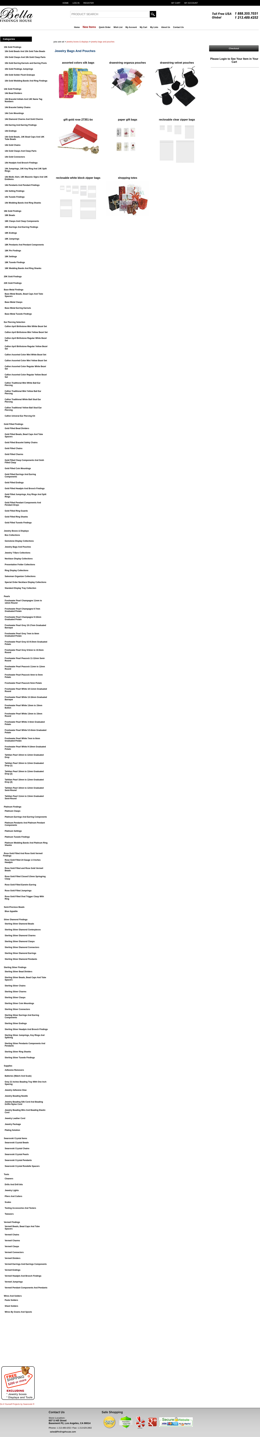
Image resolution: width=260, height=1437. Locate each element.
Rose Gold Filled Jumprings (18, 890)
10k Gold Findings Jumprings (19, 69)
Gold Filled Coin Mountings (18, 468)
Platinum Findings (12, 807)
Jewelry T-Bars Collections (17, 553)
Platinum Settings (13, 831)
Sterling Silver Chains (15, 986)
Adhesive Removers (14, 1070)
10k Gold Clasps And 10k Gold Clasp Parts (25, 57)
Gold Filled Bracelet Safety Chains (21, 442)
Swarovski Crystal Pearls (17, 1154)
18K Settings (11, 256)
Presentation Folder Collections (20, 564)
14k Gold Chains (13, 145)
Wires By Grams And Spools (18, 1312)
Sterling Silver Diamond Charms (20, 935)
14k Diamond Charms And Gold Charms (24, 119)
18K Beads (10, 215)
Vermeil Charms (12, 1240)
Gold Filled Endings (14, 482)
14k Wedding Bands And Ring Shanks (23, 203)
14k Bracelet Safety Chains (17, 107)
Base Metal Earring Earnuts (18, 308)
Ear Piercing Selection (14, 322)
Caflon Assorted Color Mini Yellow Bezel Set (26, 360)
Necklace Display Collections (19, 558)
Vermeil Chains (12, 1234)
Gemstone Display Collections (19, 541)
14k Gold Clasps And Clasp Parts (20, 151)
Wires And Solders (13, 1296)
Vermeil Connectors (14, 1252)
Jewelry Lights (12, 1190)
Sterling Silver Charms (15, 991)
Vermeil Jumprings (14, 1282)
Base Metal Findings (13, 290)
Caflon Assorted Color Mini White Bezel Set (25, 354)
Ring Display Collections (16, 570)
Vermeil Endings (12, 1270)
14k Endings (11, 131)
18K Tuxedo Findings (15, 262)
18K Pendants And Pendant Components (24, 245)
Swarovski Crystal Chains (17, 1148)
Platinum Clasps (12, 811)
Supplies (8, 1066)
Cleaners (9, 1178)
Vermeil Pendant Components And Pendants (26, 1288)
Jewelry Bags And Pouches (18, 547)
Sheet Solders (11, 1306)
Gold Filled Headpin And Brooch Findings (25, 488)
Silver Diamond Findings (16, 919)
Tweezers (9, 1214)
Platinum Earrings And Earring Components (26, 817)
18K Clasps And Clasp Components (22, 221)
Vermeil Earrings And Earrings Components (26, 1264)
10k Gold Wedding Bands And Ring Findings (26, 81)
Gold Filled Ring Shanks (16, 517)
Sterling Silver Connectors (17, 1009)
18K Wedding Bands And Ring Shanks (23, 268)
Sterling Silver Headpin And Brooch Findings (26, 1029)
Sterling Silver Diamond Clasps (20, 941)
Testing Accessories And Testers (20, 1208)
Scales (8, 1202)
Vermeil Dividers (12, 1258)
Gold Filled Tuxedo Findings (18, 522)
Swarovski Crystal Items (15, 1138)
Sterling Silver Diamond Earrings (20, 953)
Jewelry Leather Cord (15, 1118)
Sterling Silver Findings (15, 967)
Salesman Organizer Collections (20, 576)
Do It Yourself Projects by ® (17, 1404)
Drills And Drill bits (14, 1184)
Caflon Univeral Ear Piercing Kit (20, 416)
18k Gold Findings (12, 211)
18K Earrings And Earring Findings (21, 227)
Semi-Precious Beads (14, 907)
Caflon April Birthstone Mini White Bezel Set (26, 326)
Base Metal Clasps (13, 302)
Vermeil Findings (12, 1222)
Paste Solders (11, 1300)
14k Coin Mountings (14, 113)
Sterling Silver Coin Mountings (19, 1003)
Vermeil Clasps (12, 1246)
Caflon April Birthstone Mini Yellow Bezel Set (26, 332)
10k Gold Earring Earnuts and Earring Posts (26, 63)
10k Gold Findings (12, 47)
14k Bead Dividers (13, 93)
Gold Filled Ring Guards (16, 511)
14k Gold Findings (12, 89)
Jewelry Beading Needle (16, 1096)
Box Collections (12, 535)
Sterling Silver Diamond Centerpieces (23, 929)
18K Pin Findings (13, 250)
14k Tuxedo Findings (15, 197)
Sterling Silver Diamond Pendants (21, 959)
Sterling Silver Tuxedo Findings (20, 1057)
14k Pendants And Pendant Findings (22, 185)
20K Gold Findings (13, 276)
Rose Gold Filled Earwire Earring (20, 885)
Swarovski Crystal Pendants (18, 1160)
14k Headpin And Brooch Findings (21, 163)
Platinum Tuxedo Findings (17, 837)
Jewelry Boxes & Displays (16, 531)
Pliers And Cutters (13, 1196)
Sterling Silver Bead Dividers (18, 971)
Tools (6, 1174)
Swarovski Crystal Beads (17, 1142)
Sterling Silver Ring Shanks (18, 1052)
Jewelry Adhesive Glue (16, 1090)
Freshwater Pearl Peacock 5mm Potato (23, 683)
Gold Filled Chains (13, 448)
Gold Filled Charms (14, 454)
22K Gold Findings (13, 283)
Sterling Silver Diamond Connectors (22, 947)
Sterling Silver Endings (16, 1023)
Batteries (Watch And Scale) (18, 1076)
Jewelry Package (13, 1124)
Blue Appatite (11, 911)
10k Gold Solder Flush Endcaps (20, 75)
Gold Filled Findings (13, 424)
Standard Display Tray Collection (20, 588)
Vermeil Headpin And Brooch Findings (23, 1276)
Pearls (7, 596)
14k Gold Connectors (15, 157)
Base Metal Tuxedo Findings (18, 314)
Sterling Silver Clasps (15, 997)
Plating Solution (12, 1130)
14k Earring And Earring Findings (21, 125)
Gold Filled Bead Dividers (17, 428)
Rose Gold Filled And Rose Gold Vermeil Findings (23, 854)
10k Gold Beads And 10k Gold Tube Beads (25, 51)
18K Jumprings (12, 239)
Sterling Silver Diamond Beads (19, 924)
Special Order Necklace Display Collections (25, 582)
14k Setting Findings (14, 191)
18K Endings (11, 233)
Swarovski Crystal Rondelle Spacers (22, 1166)
